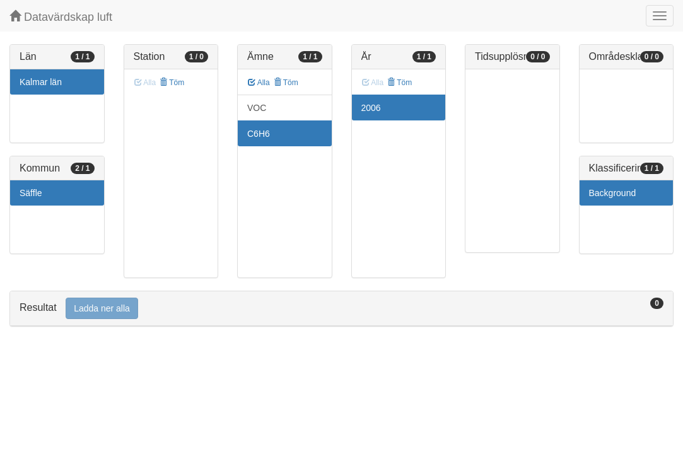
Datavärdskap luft (60, 16)
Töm (172, 82)
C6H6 (258, 134)
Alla (259, 82)
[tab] (341, 308)
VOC (256, 108)
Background (612, 193)
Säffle (31, 193)
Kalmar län (41, 82)
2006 (371, 108)
